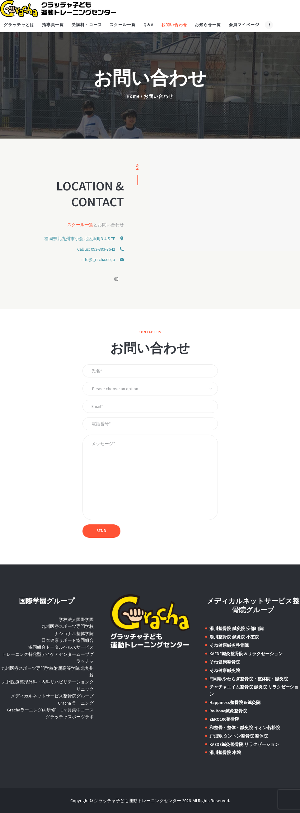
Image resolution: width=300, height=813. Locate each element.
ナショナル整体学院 (74, 633)
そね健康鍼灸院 (224, 670)
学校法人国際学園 (76, 619)
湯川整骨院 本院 (225, 752)
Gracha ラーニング (76, 703)
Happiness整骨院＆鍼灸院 (234, 702)
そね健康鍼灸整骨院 (229, 645)
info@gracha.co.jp (98, 259)
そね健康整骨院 (224, 662)
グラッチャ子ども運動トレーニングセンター (137, 800)
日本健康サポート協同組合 (67, 640)
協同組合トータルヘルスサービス (61, 647)
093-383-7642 (103, 249)
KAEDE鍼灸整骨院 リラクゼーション (244, 744)
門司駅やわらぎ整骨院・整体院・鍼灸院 (248, 679)
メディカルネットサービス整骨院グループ (52, 696)
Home (133, 96)
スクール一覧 (80, 224)
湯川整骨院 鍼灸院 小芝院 (234, 637)
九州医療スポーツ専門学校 (67, 626)
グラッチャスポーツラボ (70, 716)
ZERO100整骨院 (224, 719)
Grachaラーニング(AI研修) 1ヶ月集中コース (50, 710)
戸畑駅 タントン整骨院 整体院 (238, 736)
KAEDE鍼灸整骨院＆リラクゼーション (246, 653)
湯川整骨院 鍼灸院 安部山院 (236, 628)
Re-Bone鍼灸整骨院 (228, 711)
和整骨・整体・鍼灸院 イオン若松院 (244, 727)
